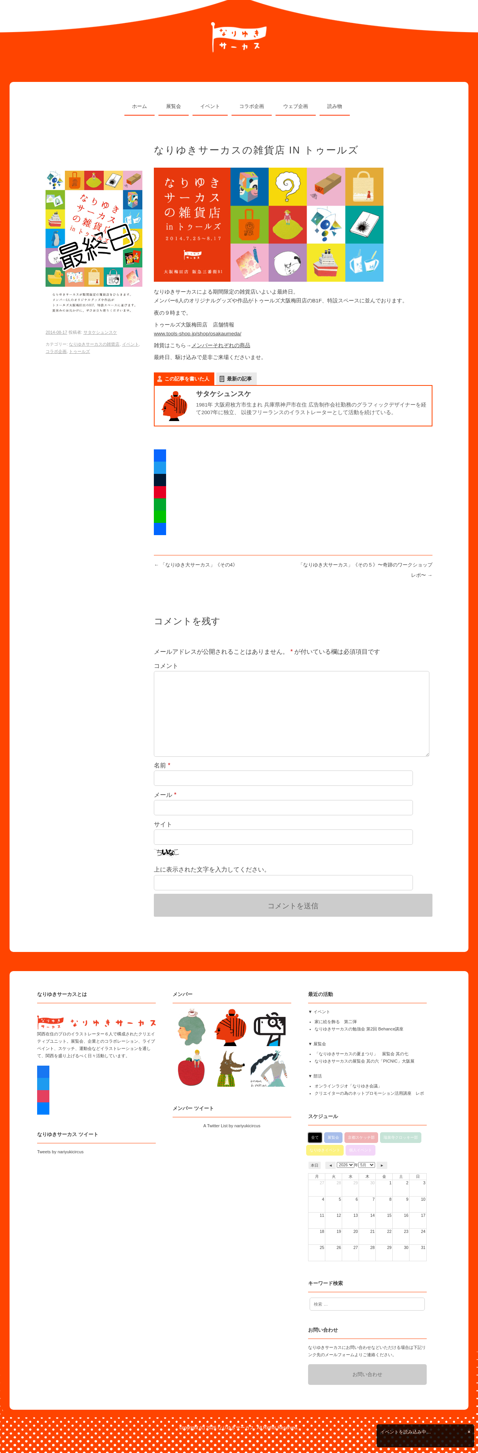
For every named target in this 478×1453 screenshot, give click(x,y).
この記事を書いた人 (187, 379)
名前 (162, 765)
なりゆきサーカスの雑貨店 (94, 344)
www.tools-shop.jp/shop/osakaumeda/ (197, 333)
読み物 (334, 106)
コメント (166, 666)
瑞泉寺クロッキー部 (400, 1137)
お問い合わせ (367, 1374)
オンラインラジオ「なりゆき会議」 (348, 1086)
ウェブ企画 (295, 106)
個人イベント (360, 1150)
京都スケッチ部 (361, 1137)
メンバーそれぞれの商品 (220, 345)
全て (315, 1137)
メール (165, 795)
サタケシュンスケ (100, 332)
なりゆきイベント (325, 1150)
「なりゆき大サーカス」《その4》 (196, 565)
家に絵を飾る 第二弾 (336, 1021)
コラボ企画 (251, 106)
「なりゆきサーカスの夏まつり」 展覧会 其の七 (361, 1053)
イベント (210, 106)
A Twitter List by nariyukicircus (231, 1125)
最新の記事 (239, 379)
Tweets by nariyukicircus (60, 1151)
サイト (163, 824)
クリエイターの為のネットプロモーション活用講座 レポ (369, 1093)
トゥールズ (79, 351)
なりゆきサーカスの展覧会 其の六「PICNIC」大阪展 (364, 1061)
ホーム (139, 106)
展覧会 (173, 106)
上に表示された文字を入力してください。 (212, 869)
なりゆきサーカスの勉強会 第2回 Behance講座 (359, 1029)
